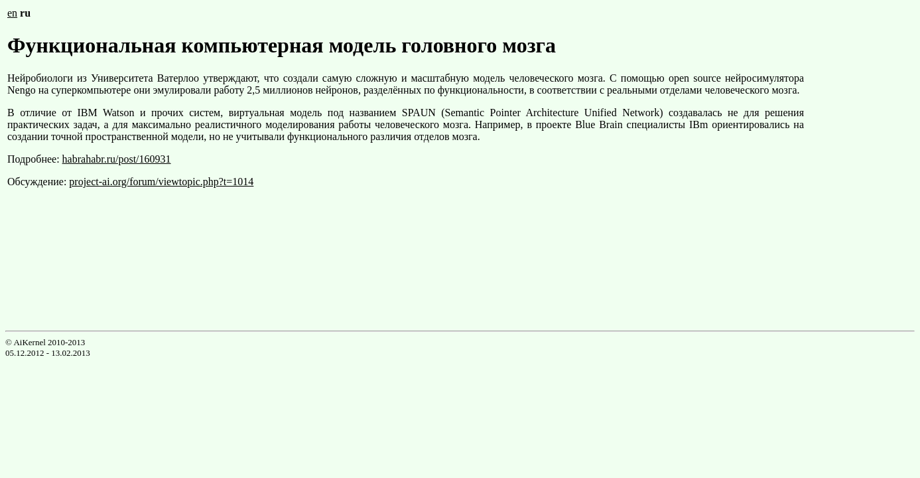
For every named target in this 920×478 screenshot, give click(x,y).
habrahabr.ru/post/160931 (116, 159)
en (12, 13)
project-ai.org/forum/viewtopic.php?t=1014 (161, 181)
